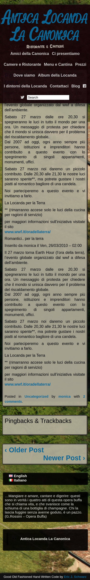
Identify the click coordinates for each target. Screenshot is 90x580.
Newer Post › (64, 458)
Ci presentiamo (66, 54)
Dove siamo (24, 75)
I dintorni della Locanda (25, 86)
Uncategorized (36, 396)
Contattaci (59, 86)
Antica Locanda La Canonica (45, 26)
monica (65, 396)
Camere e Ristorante (22, 64)
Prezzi (80, 64)
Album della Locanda (57, 75)
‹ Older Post (24, 450)
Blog (76, 86)
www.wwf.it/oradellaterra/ (27, 232)
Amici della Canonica (29, 54)
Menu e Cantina (58, 64)
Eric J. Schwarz (75, 577)
